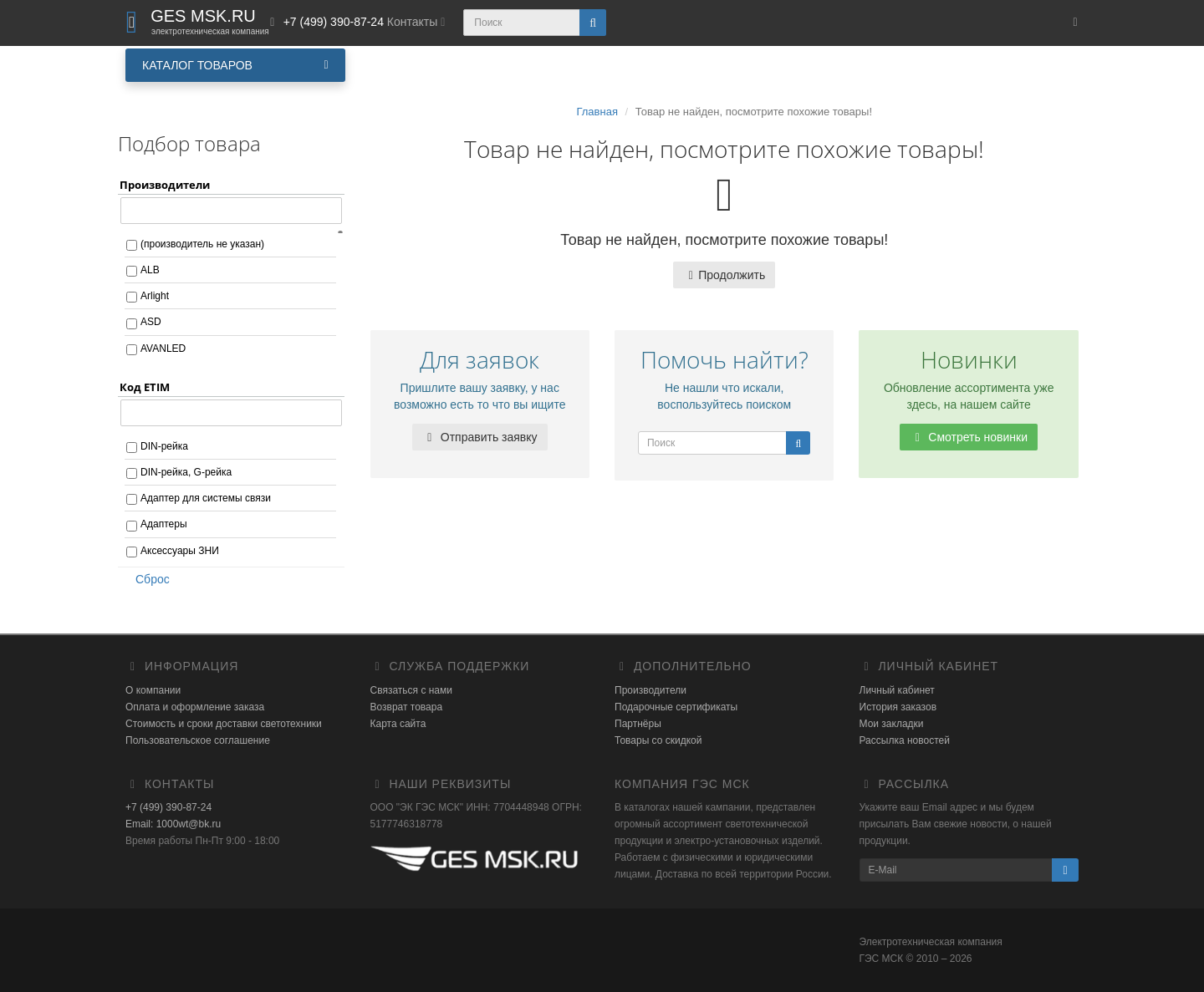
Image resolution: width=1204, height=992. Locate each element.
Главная (596, 111)
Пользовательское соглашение (197, 740)
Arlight (154, 296)
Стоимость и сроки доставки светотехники (223, 724)
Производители (650, 690)
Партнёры (638, 724)
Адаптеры (163, 524)
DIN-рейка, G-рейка (186, 472)
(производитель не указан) (202, 244)
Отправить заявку (480, 437)
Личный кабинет (897, 690)
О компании (153, 690)
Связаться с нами (411, 690)
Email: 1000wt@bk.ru (173, 824)
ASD (150, 322)
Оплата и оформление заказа (194, 707)
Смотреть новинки (969, 437)
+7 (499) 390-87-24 (168, 807)
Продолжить (724, 275)
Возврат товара (406, 707)
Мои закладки (892, 724)
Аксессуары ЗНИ (179, 551)
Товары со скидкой (658, 740)
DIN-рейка (164, 446)
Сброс (147, 579)
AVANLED (163, 348)
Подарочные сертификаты (676, 707)
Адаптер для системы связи (205, 498)
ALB (150, 270)
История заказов (898, 707)
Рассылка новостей (905, 740)
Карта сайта (398, 724)
